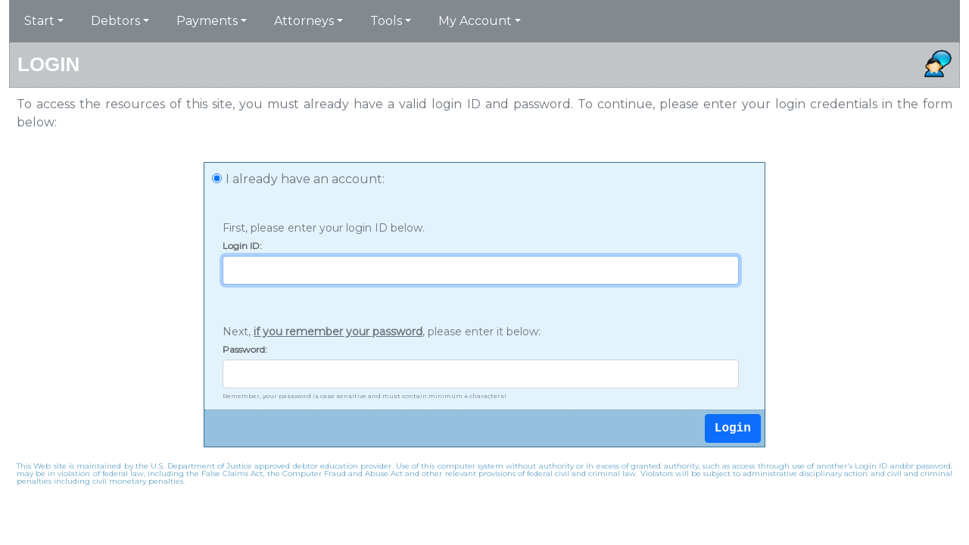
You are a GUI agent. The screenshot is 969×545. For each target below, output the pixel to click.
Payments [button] (207, 21)
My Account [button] (475, 21)
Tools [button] (386, 21)
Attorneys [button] (304, 21)
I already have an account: (305, 179)
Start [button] (39, 21)
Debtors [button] (115, 21)
